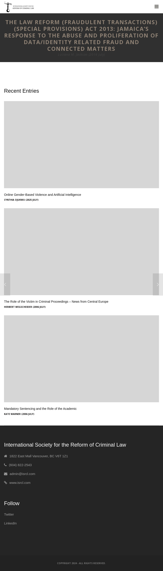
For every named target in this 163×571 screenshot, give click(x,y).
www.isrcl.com (19, 483)
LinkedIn (10, 523)
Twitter (9, 514)
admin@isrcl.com (22, 474)
